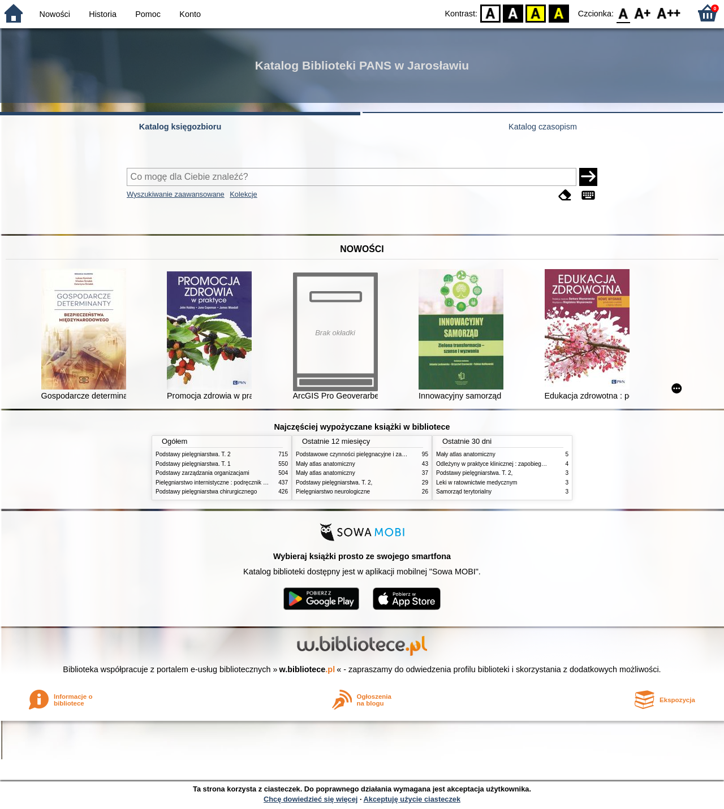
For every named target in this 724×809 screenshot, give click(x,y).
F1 (642, 13)
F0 (623, 13)
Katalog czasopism (542, 126)
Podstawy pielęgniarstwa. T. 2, (334, 482)
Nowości (55, 14)
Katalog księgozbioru (180, 126)
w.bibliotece (307, 669)
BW (513, 13)
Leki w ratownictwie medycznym (476, 482)
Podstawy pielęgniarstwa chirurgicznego (206, 491)
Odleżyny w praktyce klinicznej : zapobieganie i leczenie (507, 464)
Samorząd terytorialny (464, 491)
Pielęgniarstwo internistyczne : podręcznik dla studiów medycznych (240, 482)
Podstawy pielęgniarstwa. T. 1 (193, 464)
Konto (190, 14)
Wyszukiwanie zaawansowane (176, 194)
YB (536, 13)
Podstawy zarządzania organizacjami (202, 473)
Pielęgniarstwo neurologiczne (333, 491)
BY (558, 13)
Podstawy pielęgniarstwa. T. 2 (193, 454)
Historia (103, 14)
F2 (668, 13)
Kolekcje (243, 194)
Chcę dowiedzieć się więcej (310, 799)
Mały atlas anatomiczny (325, 464)
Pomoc (148, 14)
